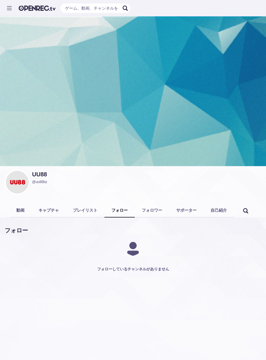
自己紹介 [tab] (219, 210)
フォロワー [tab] (152, 210)
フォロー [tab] (119, 210)
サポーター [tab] (186, 210)
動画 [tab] (20, 210)
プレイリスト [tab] (85, 210)
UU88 (39, 174)
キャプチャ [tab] (48, 210)
